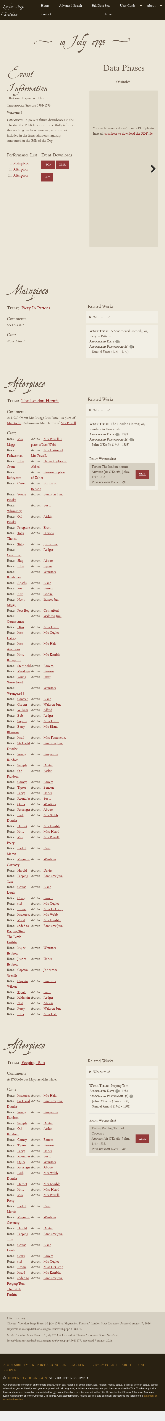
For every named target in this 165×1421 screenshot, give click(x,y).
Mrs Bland (51, 736)
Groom (22, 714)
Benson (49, 681)
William (22, 720)
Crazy (21, 908)
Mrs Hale (50, 653)
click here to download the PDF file (128, 143)
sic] (19, 913)
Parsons (49, 543)
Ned (20, 1013)
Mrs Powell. (52, 847)
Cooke (48, 604)
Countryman (15, 631)
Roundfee (24, 808)
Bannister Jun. (53, 504)
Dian (20, 637)
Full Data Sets (101, 6)
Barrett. (49, 676)
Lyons (48, 576)
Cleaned (110, 92)
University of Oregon (26, 1388)
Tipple (21, 1002)
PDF (111, 82)
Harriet (22, 836)
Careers (78, 1375)
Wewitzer (50, 582)
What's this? (101, 327)
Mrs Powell (68, 433)
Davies (48, 775)
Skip (20, 571)
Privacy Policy (103, 1375)
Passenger (23, 819)
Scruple (22, 775)
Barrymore (51, 764)
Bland (47, 593)
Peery (21, 803)
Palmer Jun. (51, 609)
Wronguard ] (15, 703)
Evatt (47, 537)
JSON (48, 164)
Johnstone (51, 554)
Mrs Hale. (50, 1105)
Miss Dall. (50, 1024)
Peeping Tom (33, 1072)
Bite (20, 604)
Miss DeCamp (53, 919)
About (151, 6)
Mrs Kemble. (52, 930)
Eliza (20, 1024)
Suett (47, 515)
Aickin (48, 526)
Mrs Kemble (52, 665)
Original (134, 82)
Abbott (48, 571)
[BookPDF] (123, 178)
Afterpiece (20, 170)
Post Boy (23, 620)
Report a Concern (49, 1375)
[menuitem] (46, 6)
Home (45, 6)
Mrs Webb (14, 433)
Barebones (14, 587)
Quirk (21, 814)
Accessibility (15, 1375)
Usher (48, 803)
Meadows (23, 681)
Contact (46, 14)
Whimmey (14, 521)
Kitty (20, 841)
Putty (21, 1018)
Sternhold (24, 676)
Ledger (48, 559)
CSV (47, 177)
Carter (21, 493)
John (20, 576)
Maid (20, 747)
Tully (20, 554)
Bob (20, 725)
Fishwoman (15, 465)
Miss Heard (51, 637)
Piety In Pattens (35, 318)
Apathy (22, 593)
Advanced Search (70, 6)
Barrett (48, 598)
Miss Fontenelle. (55, 747)
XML (62, 164)
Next (151, 178)
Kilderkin (23, 1007)
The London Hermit (40, 411)
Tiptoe (21, 797)
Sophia (22, 731)
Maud (21, 930)
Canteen (22, 709)
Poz (19, 598)
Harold (22, 880)
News (109, 14)
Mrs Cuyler (51, 642)
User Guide (128, 6)
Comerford (51, 620)
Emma (21, 919)
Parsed (134, 92)
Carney (22, 792)
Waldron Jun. (52, 626)
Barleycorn (14, 488)
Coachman (14, 565)
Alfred (48, 720)
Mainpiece (21, 163)
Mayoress (23, 924)
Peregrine (23, 537)
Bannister (50, 991)
